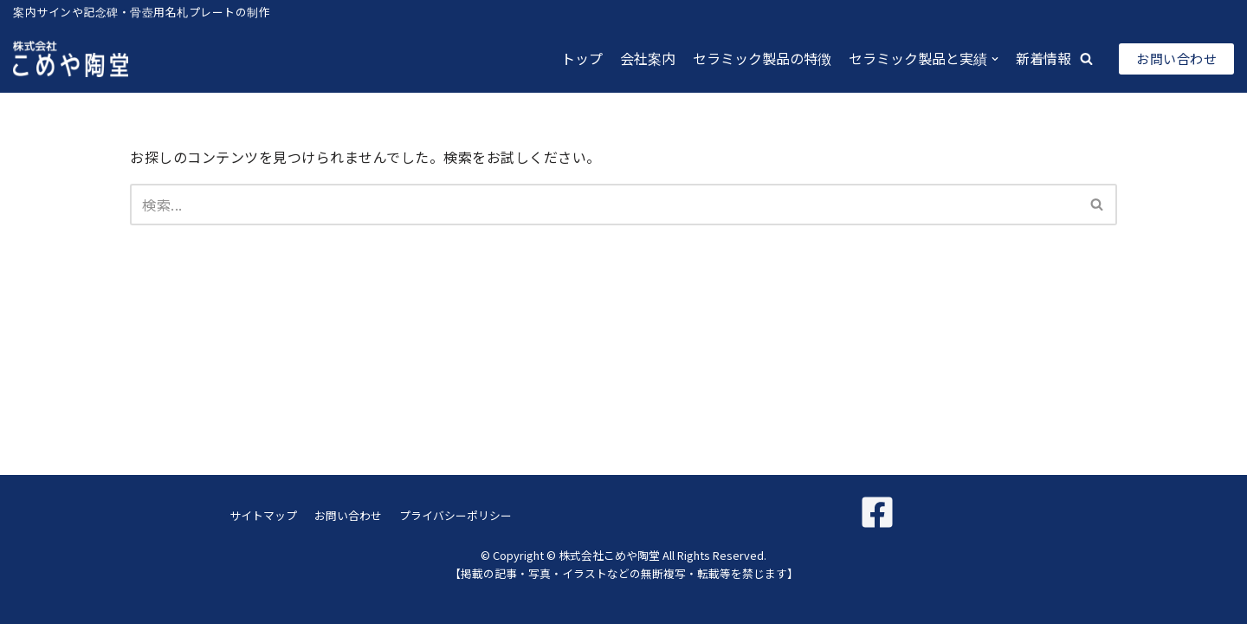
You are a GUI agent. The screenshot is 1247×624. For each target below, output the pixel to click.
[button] (1086, 58)
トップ (582, 58)
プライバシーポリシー (455, 515)
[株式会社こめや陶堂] (70, 59)
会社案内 (647, 58)
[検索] (604, 204)
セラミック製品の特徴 (762, 58)
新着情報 (1043, 58)
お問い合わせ (1176, 58)
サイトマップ (263, 515)
